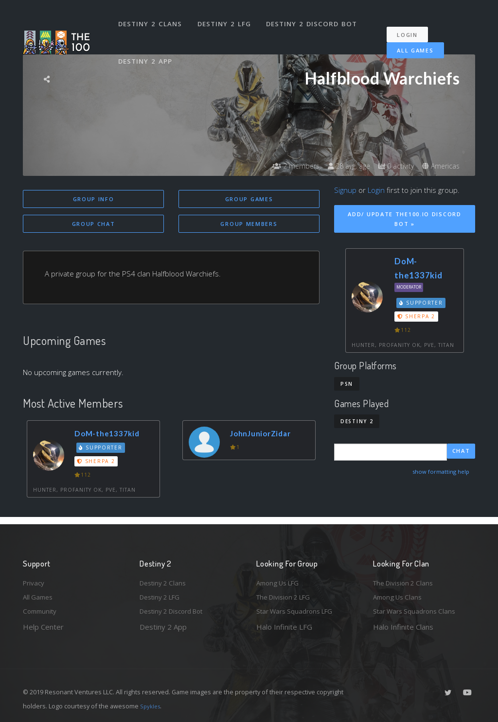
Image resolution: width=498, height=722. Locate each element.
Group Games (249, 199)
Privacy (35, 579)
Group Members (248, 224)
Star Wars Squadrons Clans (418, 611)
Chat (461, 451)
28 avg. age (336, 166)
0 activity (389, 166)
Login (412, 24)
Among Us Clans (400, 595)
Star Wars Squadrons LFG (299, 611)
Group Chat (93, 224)
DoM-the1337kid (111, 435)
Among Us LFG (281, 579)
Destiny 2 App (147, 45)
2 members (277, 166)
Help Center (43, 627)
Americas (439, 166)
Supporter (102, 449)
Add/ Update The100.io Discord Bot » (404, 219)
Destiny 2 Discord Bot (315, 18)
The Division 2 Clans (406, 579)
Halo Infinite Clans (403, 627)
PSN (346, 383)
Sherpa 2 (98, 463)
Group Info (93, 199)
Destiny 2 (356, 421)
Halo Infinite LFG (284, 627)
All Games (409, 40)
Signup (345, 190)
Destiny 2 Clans (151, 18)
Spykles (151, 706)
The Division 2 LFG (287, 595)
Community (41, 611)
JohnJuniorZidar (264, 435)
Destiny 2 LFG (226, 18)
